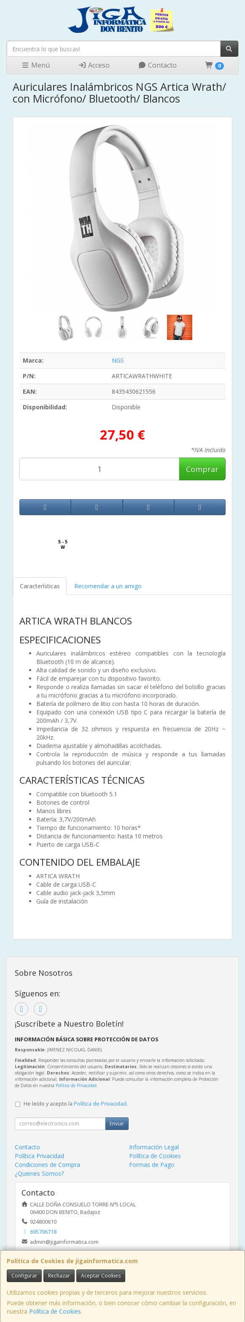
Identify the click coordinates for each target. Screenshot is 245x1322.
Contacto (157, 65)
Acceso (94, 65)
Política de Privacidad (76, 1085)
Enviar (117, 1123)
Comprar (202, 469)
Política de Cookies (55, 1311)
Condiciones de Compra (47, 1165)
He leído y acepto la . (76, 1103)
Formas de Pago (152, 1165)
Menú (35, 65)
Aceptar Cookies (101, 1275)
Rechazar (59, 1275)
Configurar (24, 1275)
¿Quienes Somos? (39, 1173)
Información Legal (154, 1147)
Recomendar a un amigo (108, 586)
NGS (118, 360)
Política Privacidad (39, 1156)
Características (40, 586)
